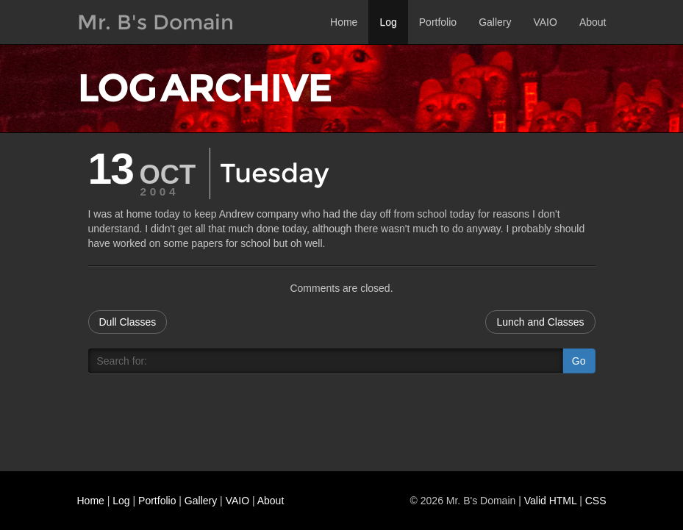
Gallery (495, 22)
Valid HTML (550, 500)
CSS (596, 500)
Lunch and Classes (540, 322)
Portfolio (438, 22)
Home (343, 22)
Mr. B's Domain (155, 22)
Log (387, 22)
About (593, 22)
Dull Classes (128, 322)
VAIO (545, 22)
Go (579, 361)
